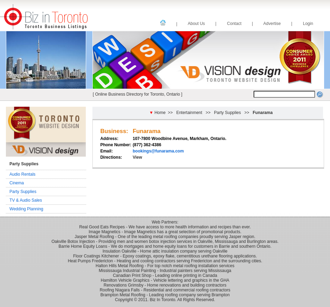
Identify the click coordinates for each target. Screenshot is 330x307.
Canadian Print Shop (132, 275)
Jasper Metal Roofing (94, 236)
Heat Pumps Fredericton (90, 260)
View (137, 157)
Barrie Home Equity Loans (83, 246)
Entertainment (189, 112)
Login (308, 23)
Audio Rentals (22, 174)
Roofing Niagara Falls (120, 290)
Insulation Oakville (119, 251)
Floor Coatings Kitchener (96, 256)
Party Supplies (22, 191)
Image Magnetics (104, 231)
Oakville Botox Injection (73, 241)
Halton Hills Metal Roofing (119, 265)
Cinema (16, 183)
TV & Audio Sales (25, 200)
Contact (235, 23)
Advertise (272, 23)
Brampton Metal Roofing (122, 294)
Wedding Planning (26, 209)
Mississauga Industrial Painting (127, 270)
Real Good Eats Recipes (102, 227)
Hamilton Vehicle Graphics (125, 280)
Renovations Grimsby (123, 285)
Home (160, 112)
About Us (197, 23)
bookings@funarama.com (158, 151)
